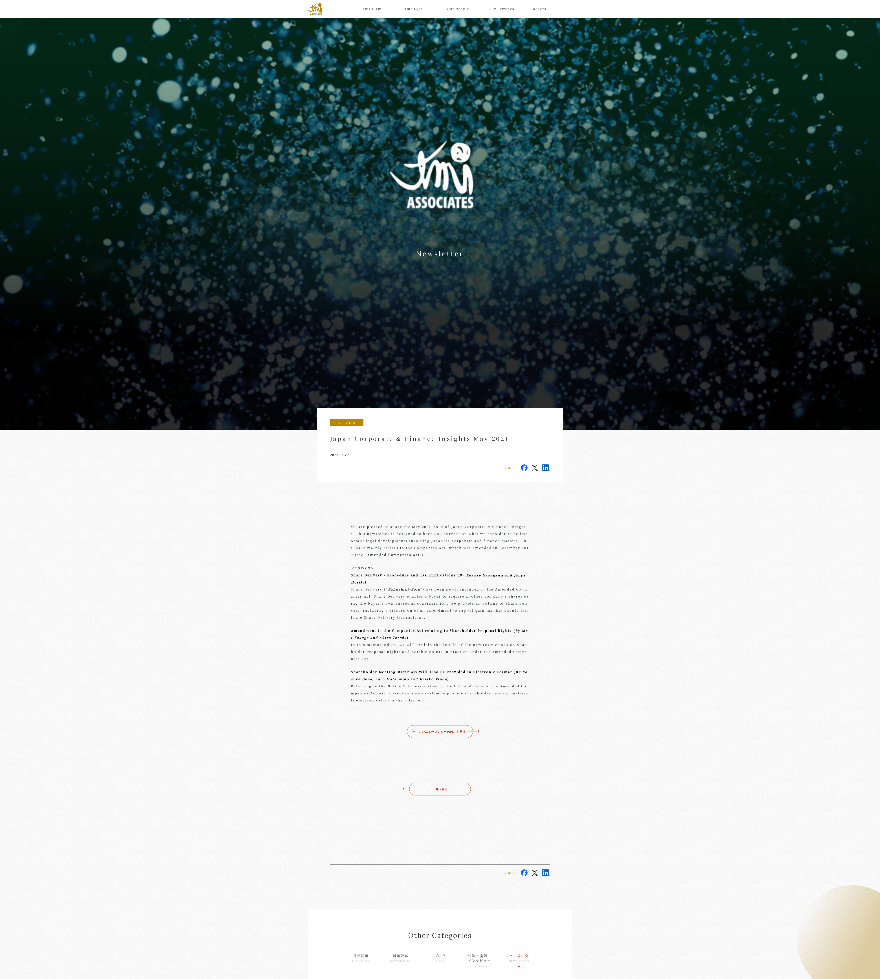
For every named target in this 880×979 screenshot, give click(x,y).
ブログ (440, 958)
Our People (458, 9)
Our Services (500, 9)
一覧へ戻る (440, 789)
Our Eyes (414, 9)
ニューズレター (519, 958)
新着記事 (400, 958)
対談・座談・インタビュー (479, 960)
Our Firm (372, 9)
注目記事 (361, 958)
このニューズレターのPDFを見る (442, 732)
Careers (538, 9)
